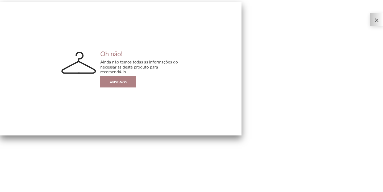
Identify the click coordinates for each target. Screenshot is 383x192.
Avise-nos (118, 82)
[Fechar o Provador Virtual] (376, 19)
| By (23, 188)
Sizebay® (25, 188)
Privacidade (7, 188)
